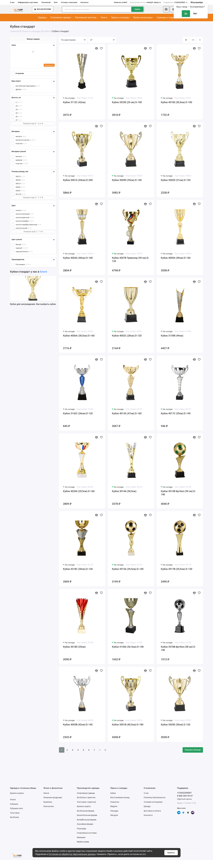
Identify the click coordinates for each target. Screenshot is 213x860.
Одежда (43, 17)
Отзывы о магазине (69, 2)
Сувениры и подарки (168, 17)
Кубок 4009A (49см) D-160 (175, 257)
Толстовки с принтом (86, 802)
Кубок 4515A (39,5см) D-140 (127, 569)
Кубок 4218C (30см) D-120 (78, 569)
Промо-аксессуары (143, 17)
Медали (113, 806)
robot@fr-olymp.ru (145, 2)
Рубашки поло (16, 808)
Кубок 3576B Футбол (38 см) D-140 (178, 648)
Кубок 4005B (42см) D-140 (78, 724)
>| (105, 750)
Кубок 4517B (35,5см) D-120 (176, 569)
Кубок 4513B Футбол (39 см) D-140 (178, 493)
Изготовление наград (119, 797)
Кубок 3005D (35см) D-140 (127, 180)
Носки (13, 799)
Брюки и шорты (17, 793)
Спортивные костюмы (87, 833)
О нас (12, 2)
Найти (137, 9)
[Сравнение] (173, 9)
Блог (56, 2)
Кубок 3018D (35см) (74, 646)
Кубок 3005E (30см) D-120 (175, 724)
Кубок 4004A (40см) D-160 (78, 257)
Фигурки (114, 815)
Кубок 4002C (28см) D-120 (127, 335)
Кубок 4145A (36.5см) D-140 (128, 646)
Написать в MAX (120, 2)
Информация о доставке (28, 2)
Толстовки (14, 813)
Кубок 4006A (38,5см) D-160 (79, 335)
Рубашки (14, 804)
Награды (114, 811)
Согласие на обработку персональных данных (72, 854)
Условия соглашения (153, 802)
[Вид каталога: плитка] (186, 40)
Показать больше (193, 750)
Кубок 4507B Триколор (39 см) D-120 (130, 259)
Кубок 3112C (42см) (74, 102)
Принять (171, 853)
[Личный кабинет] (166, 9)
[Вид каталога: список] (193, 40)
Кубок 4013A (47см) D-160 (127, 413)
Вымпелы (47, 802)
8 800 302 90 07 (185, 796)
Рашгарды (81, 828)
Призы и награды (120, 17)
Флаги (104, 17)
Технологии (46, 2)
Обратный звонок (184, 799)
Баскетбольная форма (87, 815)
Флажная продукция (52, 797)
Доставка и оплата (152, 811)
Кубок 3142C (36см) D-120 (78, 413)
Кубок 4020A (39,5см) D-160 (79, 491)
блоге (43, 271)
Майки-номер (83, 842)
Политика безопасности (154, 797)
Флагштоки (48, 806)
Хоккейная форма (85, 824)
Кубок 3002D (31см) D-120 (175, 180)
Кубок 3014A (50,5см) (124, 491)
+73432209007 (175, 2)
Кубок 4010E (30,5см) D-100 (176, 102)
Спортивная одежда (61, 17)
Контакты (84, 2)
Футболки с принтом (86, 797)
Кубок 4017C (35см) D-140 (175, 413)
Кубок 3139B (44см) (172, 335)
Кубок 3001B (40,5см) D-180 (127, 724)
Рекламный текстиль (86, 17)
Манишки (81, 837)
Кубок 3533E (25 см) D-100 (127, 102)
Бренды (147, 806)
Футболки (14, 817)
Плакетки (114, 802)
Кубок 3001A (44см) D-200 (78, 180)
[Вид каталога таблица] (200, 40)
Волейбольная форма (86, 820)
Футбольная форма (85, 811)
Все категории (42, 9)
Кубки (113, 793)
